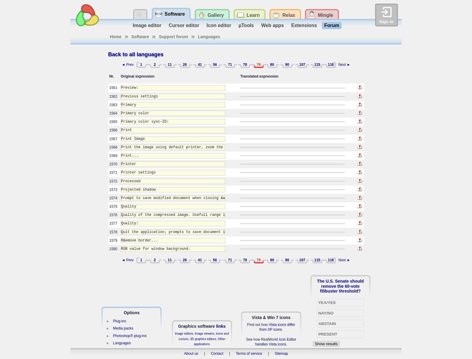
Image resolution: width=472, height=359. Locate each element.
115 (317, 65)
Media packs (123, 328)
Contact (217, 353)
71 (230, 65)
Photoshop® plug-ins (130, 336)
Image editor (147, 25)
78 (245, 65)
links (221, 326)
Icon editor (218, 25)
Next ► (344, 65)
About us (191, 353)
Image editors (184, 333)
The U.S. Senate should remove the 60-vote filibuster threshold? (340, 286)
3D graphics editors (203, 339)
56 (215, 65)
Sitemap (281, 353)
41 (200, 65)
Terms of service (249, 353)
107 (302, 65)
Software (140, 36)
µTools (246, 25)
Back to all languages (135, 54)
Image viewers (204, 333)
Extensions (304, 25)
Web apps (272, 25)
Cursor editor (184, 25)
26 (185, 65)
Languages (209, 36)
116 (331, 65)
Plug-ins (119, 321)
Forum (331, 25)
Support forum (173, 36)
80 (272, 65)
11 (170, 65)
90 (287, 65)
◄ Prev (128, 65)
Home (116, 36)
